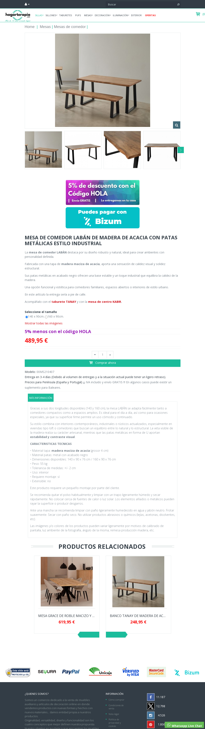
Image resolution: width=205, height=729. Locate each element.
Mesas (87, 15)
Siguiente (115, 635)
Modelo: (30, 372)
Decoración (102, 15)
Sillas (38, 15)
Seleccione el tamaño (41, 312)
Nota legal (114, 714)
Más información (40, 398)
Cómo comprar (116, 699)
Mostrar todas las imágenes (44, 323)
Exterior (136, 15)
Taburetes (65, 15)
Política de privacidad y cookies (115, 722)
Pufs (78, 15)
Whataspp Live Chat (184, 725)
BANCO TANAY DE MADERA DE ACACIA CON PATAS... (138, 616)
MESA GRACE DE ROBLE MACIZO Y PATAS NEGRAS (66, 616)
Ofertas (150, 15)
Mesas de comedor (70, 27)
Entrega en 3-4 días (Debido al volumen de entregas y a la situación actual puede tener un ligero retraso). (95, 377)
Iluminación (120, 15)
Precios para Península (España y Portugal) (53, 382)
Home (30, 27)
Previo (89, 635)
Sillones (50, 15)
